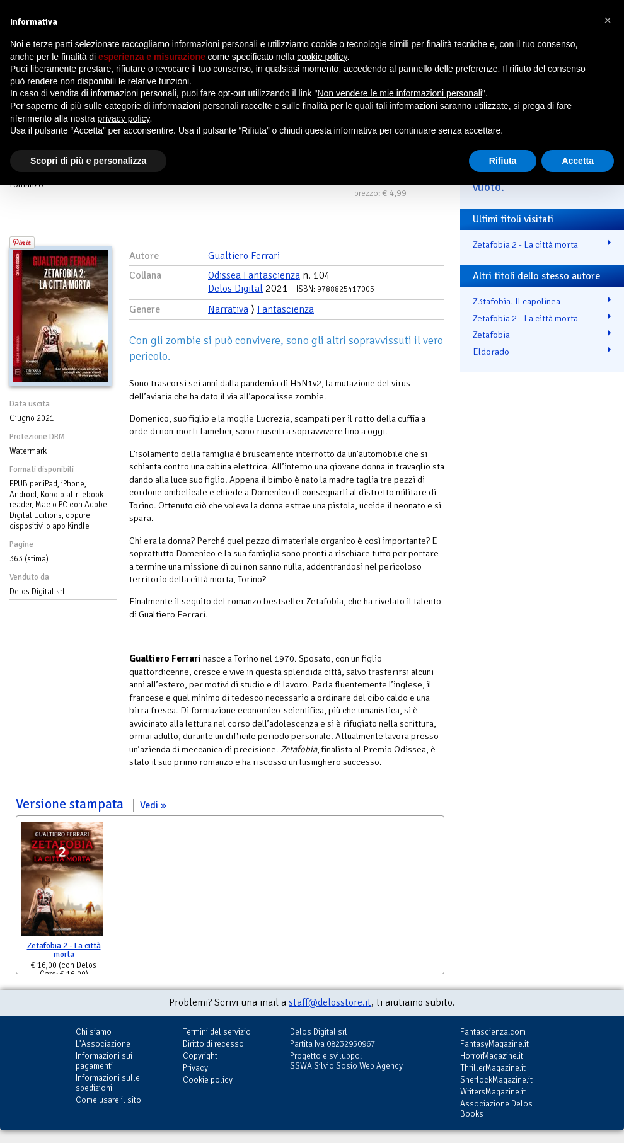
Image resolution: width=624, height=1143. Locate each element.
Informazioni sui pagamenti (104, 1060)
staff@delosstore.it (330, 1002)
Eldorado (491, 351)
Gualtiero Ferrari (244, 256)
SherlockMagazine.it (496, 1079)
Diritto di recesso (213, 1043)
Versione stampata (91, 804)
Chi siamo (94, 1031)
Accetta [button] (578, 161)
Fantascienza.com (493, 1031)
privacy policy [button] (124, 118)
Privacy (195, 1067)
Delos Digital (235, 288)
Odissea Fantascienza (254, 275)
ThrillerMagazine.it (493, 1067)
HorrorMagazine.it (491, 1055)
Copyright (200, 1055)
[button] (608, 20)
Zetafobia (491, 334)
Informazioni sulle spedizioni (108, 1082)
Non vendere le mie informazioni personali (399, 93)
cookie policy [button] (322, 57)
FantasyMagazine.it (494, 1043)
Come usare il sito (108, 1099)
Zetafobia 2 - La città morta (64, 950)
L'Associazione (103, 1043)
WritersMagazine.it (493, 1091)
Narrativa (228, 309)
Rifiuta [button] (503, 161)
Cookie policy (208, 1079)
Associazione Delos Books (496, 1108)
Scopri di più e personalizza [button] (88, 161)
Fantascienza (285, 309)
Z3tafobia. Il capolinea (516, 301)
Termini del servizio (217, 1031)
